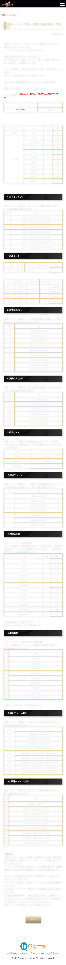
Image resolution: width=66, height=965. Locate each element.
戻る (33, 919)
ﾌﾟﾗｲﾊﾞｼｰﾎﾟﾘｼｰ (37, 953)
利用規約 (23, 953)
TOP (3, 15)
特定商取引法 (52, 953)
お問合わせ (11, 953)
